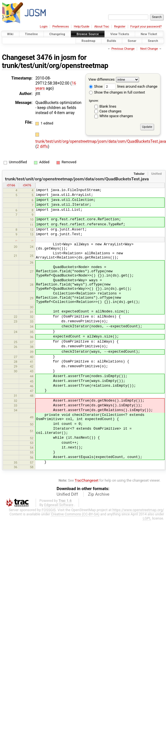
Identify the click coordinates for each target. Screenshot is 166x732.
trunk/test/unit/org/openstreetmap (55, 66)
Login (43, 26)
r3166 (11, 185)
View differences (101, 79)
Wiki (10, 34)
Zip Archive (98, 494)
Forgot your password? (146, 26)
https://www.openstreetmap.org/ (138, 510)
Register (119, 26)
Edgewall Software (58, 505)
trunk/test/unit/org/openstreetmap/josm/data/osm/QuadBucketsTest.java (100, 141)
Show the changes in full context (117, 92)
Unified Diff (67, 494)
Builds (111, 40)
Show (96, 86)
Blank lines (107, 106)
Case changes (110, 111)
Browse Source (88, 34)
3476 (44, 57)
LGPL (147, 518)
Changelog (57, 34)
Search (153, 40)
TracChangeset (87, 480)
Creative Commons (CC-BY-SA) (75, 514)
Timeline (31, 34)
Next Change (149, 49)
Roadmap (88, 40)
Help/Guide (81, 26)
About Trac (101, 26)
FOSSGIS (49, 510)
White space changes (116, 116)
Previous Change (123, 49)
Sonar (132, 40)
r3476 (27, 185)
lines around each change (130, 86)
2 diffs (42, 146)
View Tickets (119, 34)
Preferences (60, 26)
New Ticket (149, 34)
